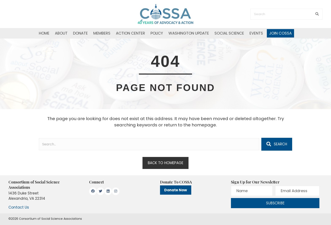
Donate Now (175, 190)
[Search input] (149, 144)
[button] (276, 144)
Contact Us (18, 207)
